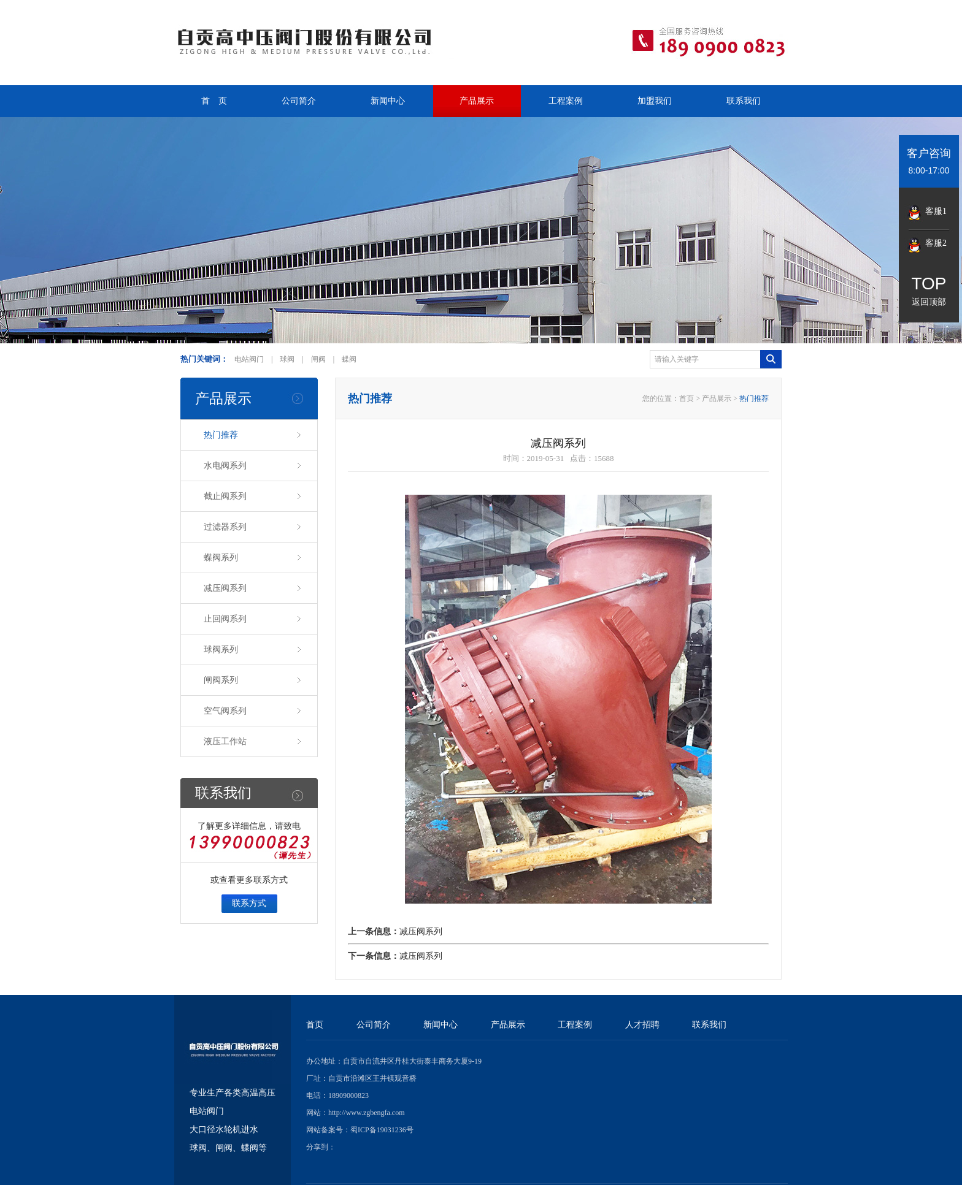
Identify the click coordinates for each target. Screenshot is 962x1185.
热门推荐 (221, 434)
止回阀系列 (225, 618)
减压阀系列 (225, 587)
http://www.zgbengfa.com (366, 1112)
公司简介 (299, 100)
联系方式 (249, 903)
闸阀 (318, 359)
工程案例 (565, 100)
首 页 (214, 100)
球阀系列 (221, 648)
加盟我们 (654, 100)
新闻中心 (388, 100)
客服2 (936, 243)
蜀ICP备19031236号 (382, 1130)
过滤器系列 (225, 526)
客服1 (936, 211)
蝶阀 (349, 359)
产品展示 (477, 100)
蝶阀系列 (221, 556)
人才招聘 (642, 1024)
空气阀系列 (225, 710)
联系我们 (743, 100)
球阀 (287, 359)
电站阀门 (249, 359)
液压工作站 (225, 740)
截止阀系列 (225, 495)
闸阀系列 (221, 679)
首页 (686, 398)
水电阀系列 (225, 464)
